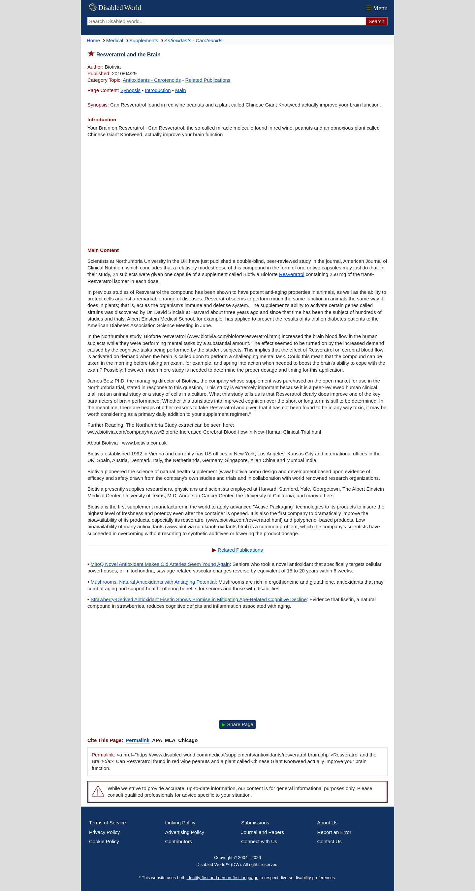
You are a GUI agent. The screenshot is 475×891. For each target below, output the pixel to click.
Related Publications (208, 80)
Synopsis (130, 90)
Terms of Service (107, 822)
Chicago (188, 740)
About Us (327, 822)
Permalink (137, 740)
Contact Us (329, 841)
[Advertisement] (237, 192)
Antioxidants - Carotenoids (152, 80)
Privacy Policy (104, 832)
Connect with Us (259, 841)
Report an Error (334, 832)
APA (157, 740)
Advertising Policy (184, 832)
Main (180, 90)
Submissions (255, 822)
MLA (170, 740)
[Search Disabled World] (226, 21)
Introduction (158, 90)
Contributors (178, 841)
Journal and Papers (262, 832)
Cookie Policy (104, 841)
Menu (376, 8)
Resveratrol (291, 274)
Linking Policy (180, 822)
